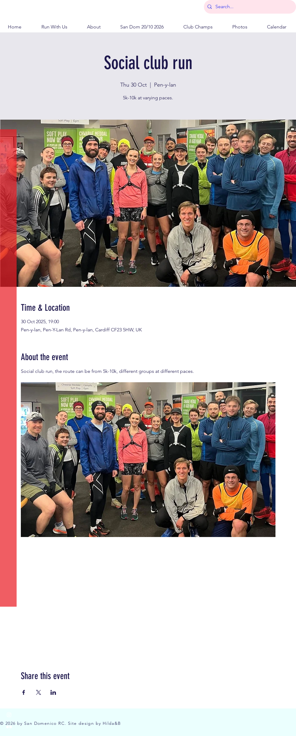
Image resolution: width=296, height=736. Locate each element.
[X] (9, 703)
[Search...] (249, 7)
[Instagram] (9, 715)
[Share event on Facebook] (24, 692)
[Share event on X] (38, 692)
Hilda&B (112, 723)
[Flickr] (9, 727)
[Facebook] (9, 691)
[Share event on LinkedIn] (53, 692)
